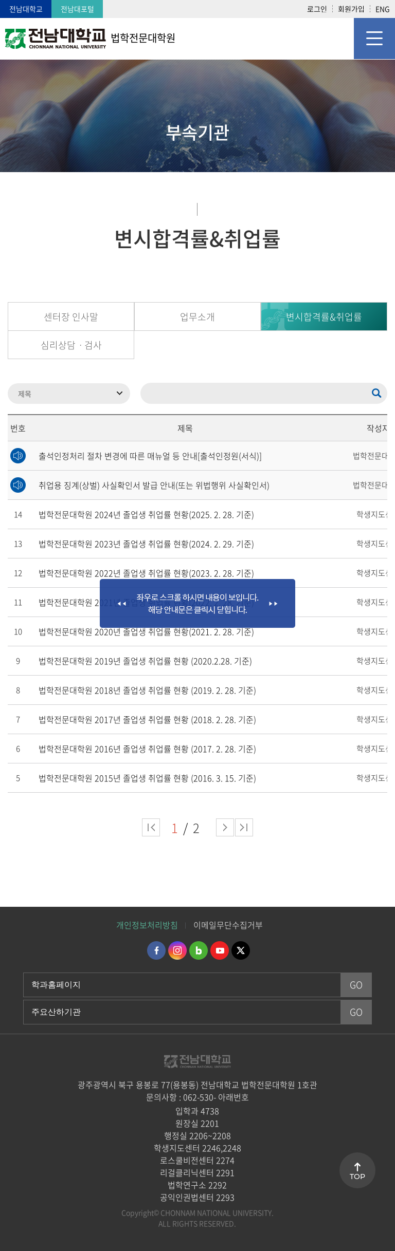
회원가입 (351, 8)
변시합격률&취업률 (324, 317)
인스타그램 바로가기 (177, 950)
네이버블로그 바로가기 (198, 950)
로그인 (317, 8)
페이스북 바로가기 (156, 950)
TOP (357, 1176)
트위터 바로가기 (240, 950)
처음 (151, 827)
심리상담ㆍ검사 (71, 345)
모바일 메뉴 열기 (374, 38)
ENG (382, 8)
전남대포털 (77, 9)
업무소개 (197, 317)
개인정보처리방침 (147, 925)
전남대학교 (26, 9)
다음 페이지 (225, 827)
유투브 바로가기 (219, 950)
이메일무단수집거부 (228, 925)
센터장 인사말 (71, 317)
